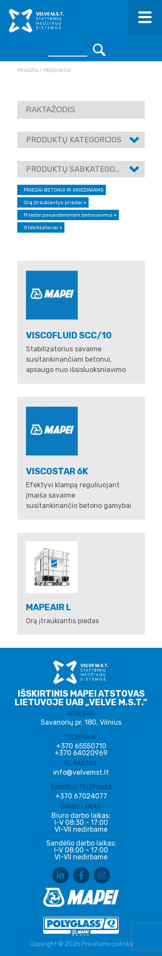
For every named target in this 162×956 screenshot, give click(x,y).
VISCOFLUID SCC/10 (69, 335)
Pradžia (27, 70)
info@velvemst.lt (81, 772)
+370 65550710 (81, 746)
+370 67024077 (81, 796)
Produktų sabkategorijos (81, 169)
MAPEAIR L (48, 607)
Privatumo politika (107, 944)
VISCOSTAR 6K (57, 471)
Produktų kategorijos (73, 140)
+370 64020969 (81, 753)
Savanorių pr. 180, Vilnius (81, 722)
